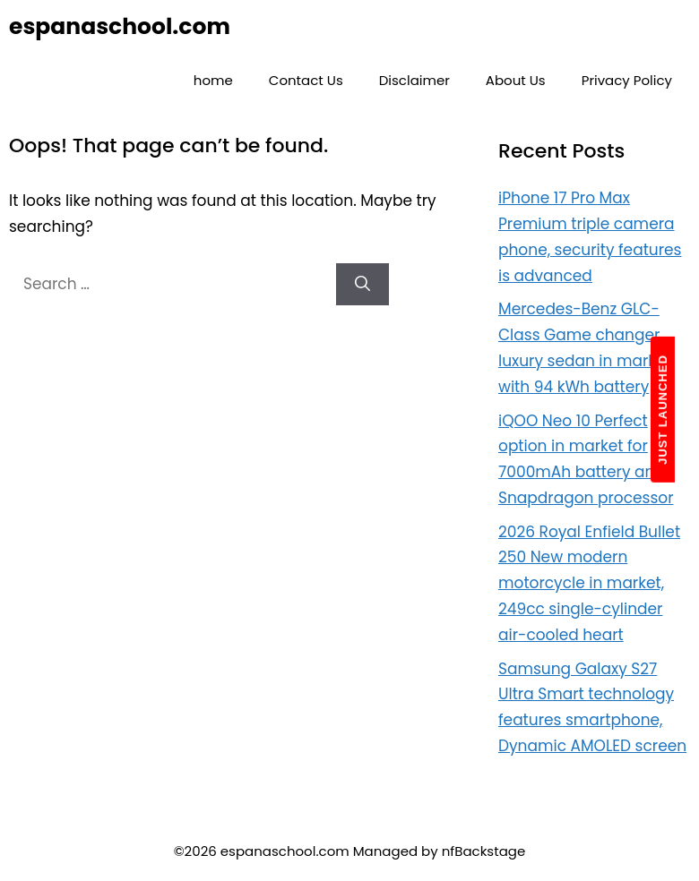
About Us (516, 80)
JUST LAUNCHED (662, 410)
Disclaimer (414, 80)
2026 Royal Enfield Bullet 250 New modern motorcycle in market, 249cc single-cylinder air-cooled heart (589, 583)
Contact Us (306, 80)
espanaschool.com (119, 26)
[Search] (362, 284)
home (213, 80)
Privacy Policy (627, 80)
